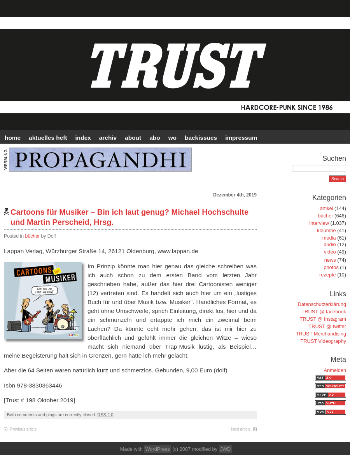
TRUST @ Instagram (323, 319)
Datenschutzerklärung (322, 304)
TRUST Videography (323, 341)
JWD (225, 449)
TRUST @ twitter (327, 326)
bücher (32, 236)
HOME (13, 137)
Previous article (23, 429)
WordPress (157, 449)
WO (172, 137)
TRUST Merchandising (321, 334)
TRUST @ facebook (324, 312)
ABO (154, 137)
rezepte (327, 275)
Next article (240, 429)
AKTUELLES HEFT (48, 137)
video (330, 252)
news (330, 260)
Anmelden (335, 370)
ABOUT (133, 137)
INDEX (83, 137)
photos (331, 267)
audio (330, 244)
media (329, 238)
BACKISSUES (201, 137)
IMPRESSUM (241, 137)
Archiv (108, 137)
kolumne (326, 230)
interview (319, 223)
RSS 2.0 (105, 414)
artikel (326, 208)
